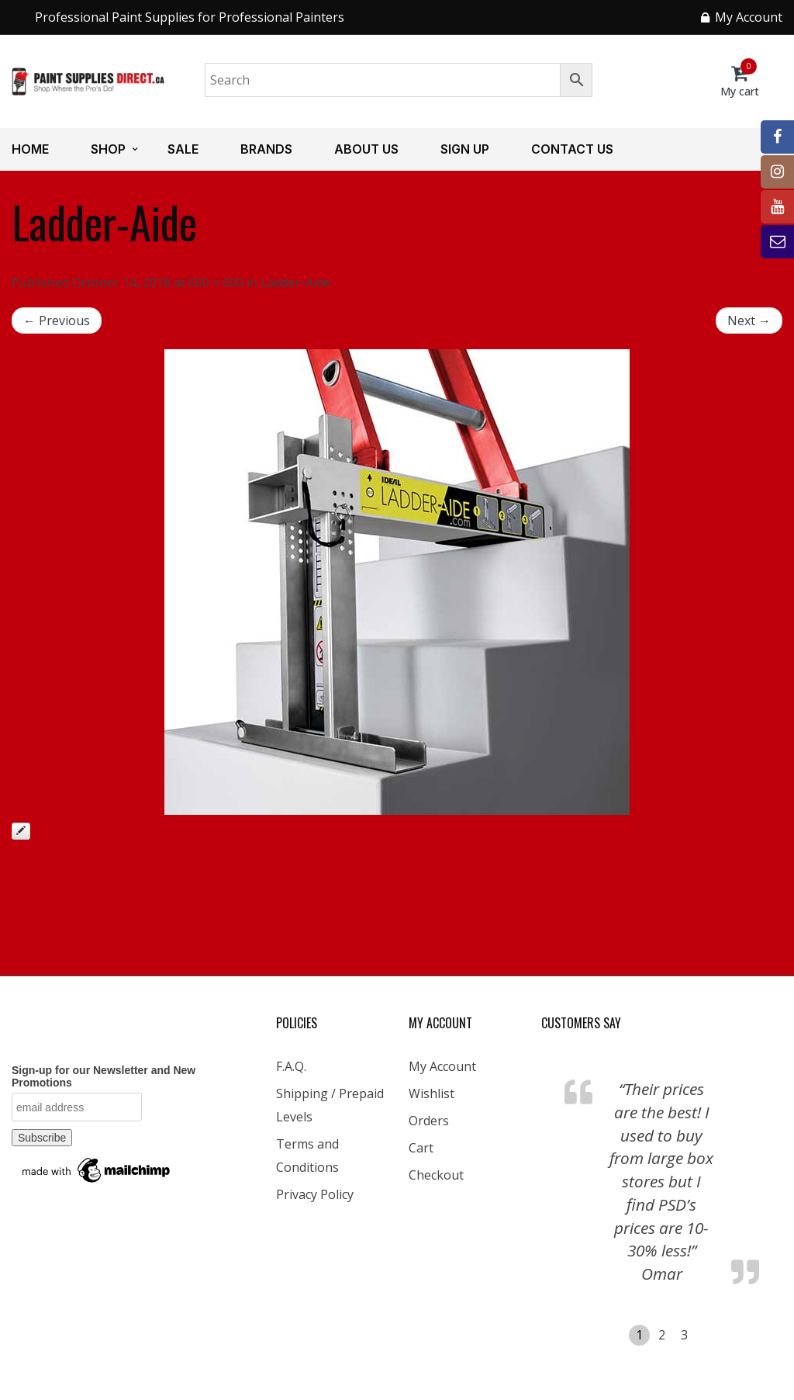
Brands (266, 149)
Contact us (572, 149)
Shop (108, 149)
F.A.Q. (291, 1066)
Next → (749, 320)
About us (366, 149)
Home (30, 149)
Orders (429, 1120)
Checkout (436, 1174)
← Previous (56, 320)
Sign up (464, 149)
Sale (182, 149)
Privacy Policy (315, 1194)
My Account (442, 1066)
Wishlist (431, 1093)
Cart (421, 1147)
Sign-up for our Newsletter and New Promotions (103, 1076)
